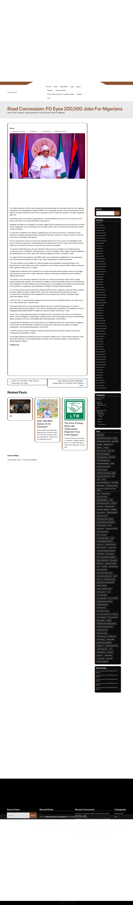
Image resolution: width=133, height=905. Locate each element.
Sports (104, 429)
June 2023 (104, 392)
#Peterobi (104, 449)
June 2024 (104, 379)
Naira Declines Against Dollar (106, 501)
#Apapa (111, 445)
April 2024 (104, 381)
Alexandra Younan (105, 458)
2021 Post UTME (105, 450)
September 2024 (104, 376)
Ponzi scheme (104, 521)
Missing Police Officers (105, 496)
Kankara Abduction (109, 489)
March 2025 (104, 369)
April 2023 (104, 394)
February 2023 (104, 396)
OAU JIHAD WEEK (105, 510)
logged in (20, 460)
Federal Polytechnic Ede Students (107, 480)
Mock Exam (110, 496)
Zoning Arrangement (105, 538)
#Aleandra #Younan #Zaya (106, 445)
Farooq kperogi (105, 476)
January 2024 (104, 384)
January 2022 (104, 410)
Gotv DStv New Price (105, 484)
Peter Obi (111, 518)
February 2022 (104, 409)
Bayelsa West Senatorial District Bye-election (107, 467)
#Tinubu (107, 449)
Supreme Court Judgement (106, 530)
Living (103, 430)
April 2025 (104, 368)
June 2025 (104, 366)
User (48, 98)
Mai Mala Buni (108, 493)
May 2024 (104, 380)
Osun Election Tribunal (105, 517)
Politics (104, 438)
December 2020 (104, 424)
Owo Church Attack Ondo (106, 518)
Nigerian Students (105, 506)
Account (48, 86)
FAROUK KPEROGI (110, 476)
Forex (108, 481)
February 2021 (104, 422)
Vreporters (12, 92)
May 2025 (104, 367)
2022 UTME (109, 453)
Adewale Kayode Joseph (106, 457)
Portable (108, 521)
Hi (11, 416)
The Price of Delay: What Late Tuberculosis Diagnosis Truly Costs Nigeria (74, 429)
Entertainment (104, 428)
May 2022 (104, 406)
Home (55, 86)
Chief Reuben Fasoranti (105, 472)
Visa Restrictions (105, 534)
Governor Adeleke (105, 485)
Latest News (64, 86)
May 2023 (104, 393)
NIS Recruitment (105, 509)
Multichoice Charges (109, 497)
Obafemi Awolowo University (106, 513)
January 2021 (104, 423)
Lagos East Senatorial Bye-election (107, 492)
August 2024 (104, 377)
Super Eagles (109, 529)
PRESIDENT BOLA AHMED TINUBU (107, 522)
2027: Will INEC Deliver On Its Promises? (45, 424)
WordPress (83, 817)
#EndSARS (111, 446)
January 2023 (104, 397)
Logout (78, 86)
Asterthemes (64, 817)
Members (50, 90)
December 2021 (104, 411)
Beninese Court (107, 468)
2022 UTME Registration (106, 454)
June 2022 (104, 405)
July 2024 (104, 378)
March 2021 (104, 421)
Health (104, 437)
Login (72, 86)
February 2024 (104, 383)
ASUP (104, 462)
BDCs (103, 468)
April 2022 (104, 407)
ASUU (106, 462)
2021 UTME (109, 450)
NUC (108, 509)
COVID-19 (110, 472)
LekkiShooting (104, 493)
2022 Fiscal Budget (105, 453)
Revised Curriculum (105, 526)
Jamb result (104, 489)
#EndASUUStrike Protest (106, 446)
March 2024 (104, 382)
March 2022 (104, 408)
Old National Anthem (105, 514)
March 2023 (104, 395)
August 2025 (104, 364)
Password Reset (61, 90)
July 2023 (104, 391)
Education (104, 435)
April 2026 (104, 355)
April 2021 (104, 420)
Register (79, 94)
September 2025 (104, 363)
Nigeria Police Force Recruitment (106, 505)
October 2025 (104, 362)
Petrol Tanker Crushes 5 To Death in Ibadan (60, 94)
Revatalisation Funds (105, 525)
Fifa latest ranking (105, 481)
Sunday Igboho (105, 529)
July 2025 (104, 365)
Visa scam (109, 534)
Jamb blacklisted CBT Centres (106, 488)
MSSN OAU (104, 497)
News (12, 128)
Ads (104, 436)
